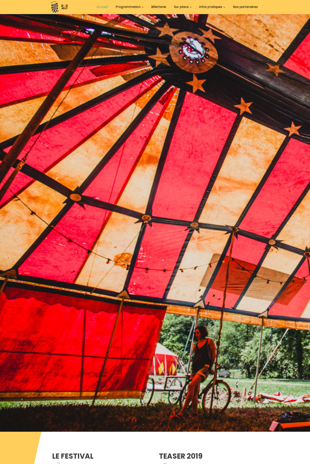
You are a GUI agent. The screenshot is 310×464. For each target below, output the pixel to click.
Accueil (102, 7)
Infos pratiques (210, 7)
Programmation (128, 7)
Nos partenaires (245, 7)
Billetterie (158, 7)
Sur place (181, 7)
